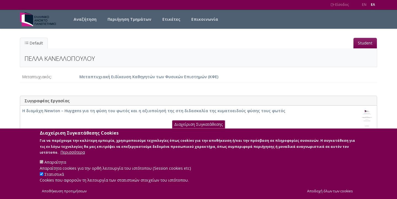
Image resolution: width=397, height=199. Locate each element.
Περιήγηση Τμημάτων (129, 19)
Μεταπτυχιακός (36, 76)
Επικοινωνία (204, 19)
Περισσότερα (72, 156)
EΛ (373, 4)
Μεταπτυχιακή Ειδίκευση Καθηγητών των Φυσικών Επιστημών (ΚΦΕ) (148, 76)
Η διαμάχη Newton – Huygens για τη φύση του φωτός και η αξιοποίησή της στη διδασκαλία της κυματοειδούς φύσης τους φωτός (153, 110)
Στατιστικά (54, 178)
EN (364, 4)
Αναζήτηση (85, 19)
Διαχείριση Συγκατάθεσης (198, 128)
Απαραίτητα (55, 166)
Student (365, 43)
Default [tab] (34, 43)
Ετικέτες (171, 19)
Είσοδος (340, 4)
